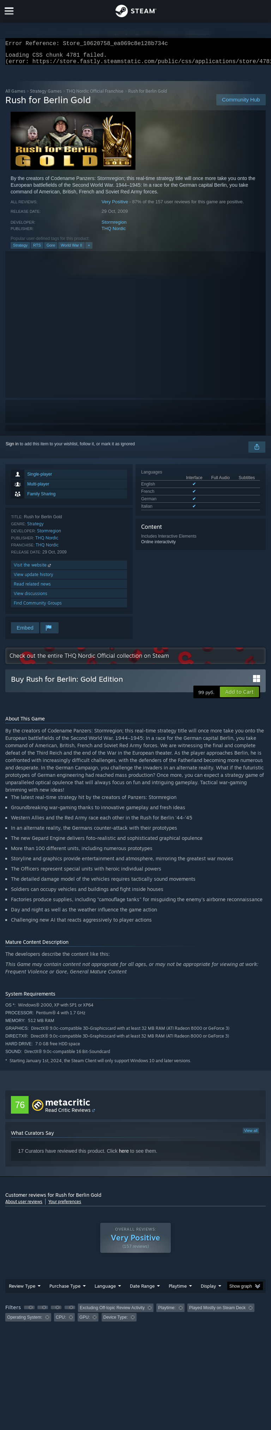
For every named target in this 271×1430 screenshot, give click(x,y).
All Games (15, 95)
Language (105, 1290)
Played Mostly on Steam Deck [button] (217, 1312)
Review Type (22, 1290)
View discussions (30, 597)
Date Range (142, 1290)
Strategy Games (46, 95)
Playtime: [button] (166, 1312)
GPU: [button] (84, 1321)
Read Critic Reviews (68, 1114)
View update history (33, 578)
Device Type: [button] (115, 1321)
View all (251, 1135)
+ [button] (89, 249)
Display (208, 1290)
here (124, 1155)
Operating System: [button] (24, 1321)
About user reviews (23, 1205)
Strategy (20, 249)
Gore (51, 249)
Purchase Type (64, 1290)
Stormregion (114, 226)
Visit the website (33, 569)
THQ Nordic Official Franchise (95, 95)
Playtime (178, 1290)
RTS (37, 249)
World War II (71, 249)
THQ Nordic (114, 232)
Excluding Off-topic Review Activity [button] (112, 1312)
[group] (135, 1317)
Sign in (12, 448)
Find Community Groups (38, 607)
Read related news (32, 588)
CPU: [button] (61, 1321)
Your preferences (64, 1205)
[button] (239, 696)
